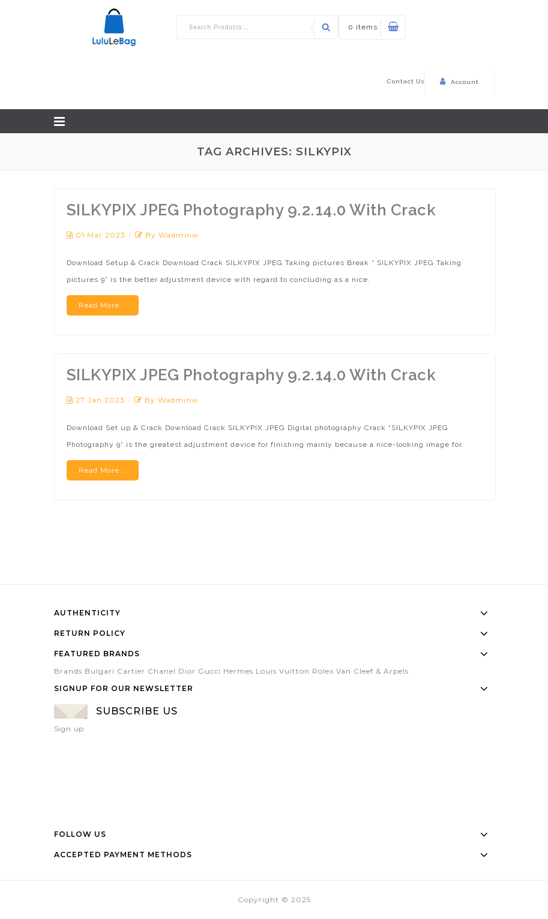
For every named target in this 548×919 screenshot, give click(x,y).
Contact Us (405, 81)
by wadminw (172, 234)
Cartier (131, 670)
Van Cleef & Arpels (372, 670)
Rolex (323, 670)
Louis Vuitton (283, 670)
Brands (68, 670)
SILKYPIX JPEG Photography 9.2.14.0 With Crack (251, 210)
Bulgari (100, 670)
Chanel (162, 670)
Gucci (209, 670)
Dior (187, 670)
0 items (363, 27)
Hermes (238, 670)
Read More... (103, 305)
